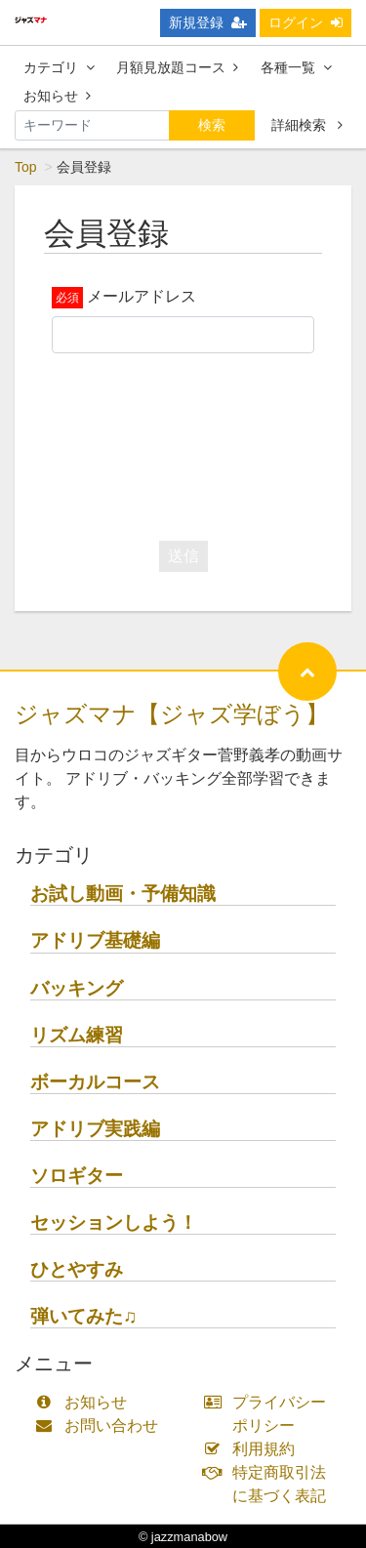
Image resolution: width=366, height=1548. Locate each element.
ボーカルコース (95, 1082)
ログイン (305, 22)
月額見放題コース (177, 67)
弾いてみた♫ (83, 1316)
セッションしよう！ (113, 1222)
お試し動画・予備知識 (123, 893)
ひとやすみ (76, 1269)
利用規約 (254, 1449)
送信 (183, 556)
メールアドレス (141, 296)
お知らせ (57, 95)
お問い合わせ (101, 1425)
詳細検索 (307, 125)
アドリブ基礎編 (95, 940)
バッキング (76, 988)
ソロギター (76, 1175)
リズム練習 (76, 1035)
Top (26, 167)
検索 (211, 125)
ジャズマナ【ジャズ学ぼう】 (172, 714)
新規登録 (208, 22)
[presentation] (200, 442)
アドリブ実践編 (95, 1129)
